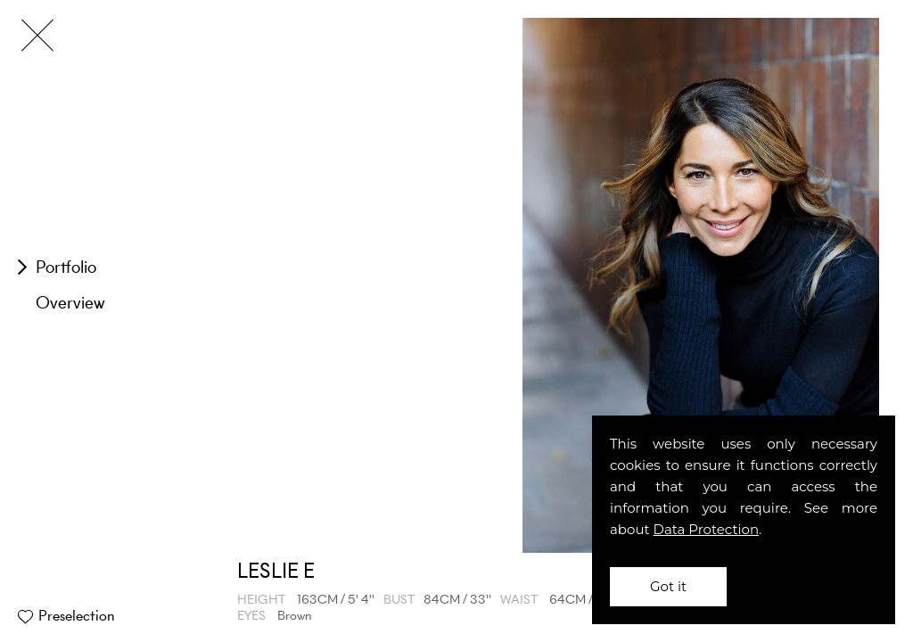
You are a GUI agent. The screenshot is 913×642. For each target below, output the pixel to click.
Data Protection (707, 529)
